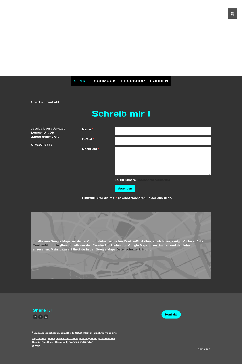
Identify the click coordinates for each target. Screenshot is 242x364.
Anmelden (204, 348)
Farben (159, 81)
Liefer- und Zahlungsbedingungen (76, 338)
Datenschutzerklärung (154, 180)
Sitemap (60, 342)
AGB (51, 338)
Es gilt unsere (143, 180)
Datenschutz (107, 338)
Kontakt (171, 314)
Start (81, 81)
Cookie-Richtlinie (46, 245)
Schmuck (105, 81)
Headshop (133, 81)
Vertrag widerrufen (81, 342)
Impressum (39, 338)
